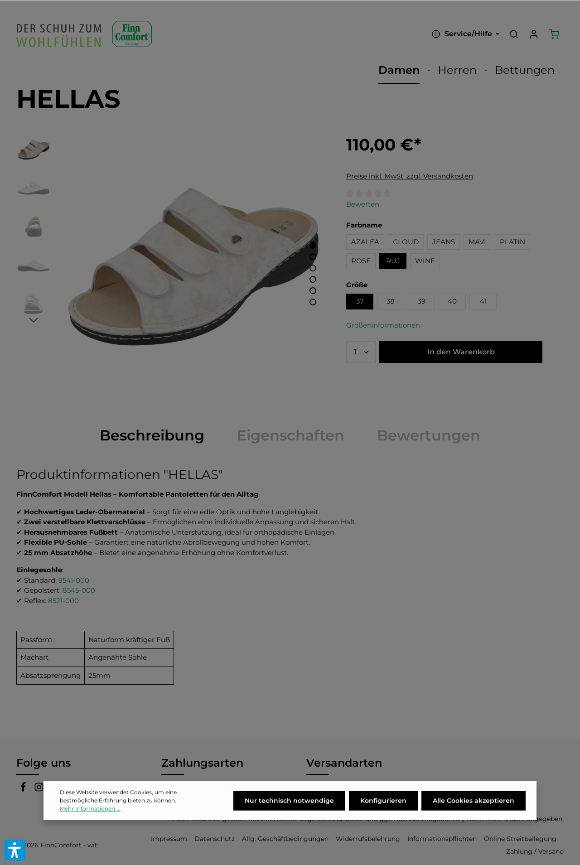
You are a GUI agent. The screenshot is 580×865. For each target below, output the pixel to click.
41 (483, 301)
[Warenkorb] (554, 34)
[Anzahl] (361, 352)
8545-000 (79, 590)
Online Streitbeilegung (520, 839)
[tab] (152, 435)
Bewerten (362, 204)
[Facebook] (24, 789)
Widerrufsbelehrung (368, 839)
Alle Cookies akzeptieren (473, 811)
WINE (425, 260)
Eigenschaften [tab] (290, 435)
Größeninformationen (383, 325)
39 (421, 301)
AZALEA (365, 241)
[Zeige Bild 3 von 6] (312, 268)
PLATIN (512, 241)
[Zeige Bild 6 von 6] (312, 302)
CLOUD (406, 241)
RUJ (393, 260)
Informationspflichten (442, 839)
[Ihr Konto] (534, 34)
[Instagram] (39, 789)
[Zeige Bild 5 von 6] (312, 290)
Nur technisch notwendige (289, 811)
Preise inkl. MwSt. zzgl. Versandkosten (409, 176)
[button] (15, 850)
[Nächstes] (33, 320)
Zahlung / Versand (535, 851)
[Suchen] (514, 34)
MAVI (477, 241)
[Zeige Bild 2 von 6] (312, 256)
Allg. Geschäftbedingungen (285, 839)
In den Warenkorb (461, 352)
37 (360, 301)
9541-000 (73, 580)
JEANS (443, 241)
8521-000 (63, 600)
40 (452, 301)
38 (391, 301)
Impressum (169, 839)
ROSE (361, 260)
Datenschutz (214, 839)
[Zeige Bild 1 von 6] (312, 245)
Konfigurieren (383, 811)
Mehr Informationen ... (90, 819)
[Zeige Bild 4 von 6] (312, 279)
